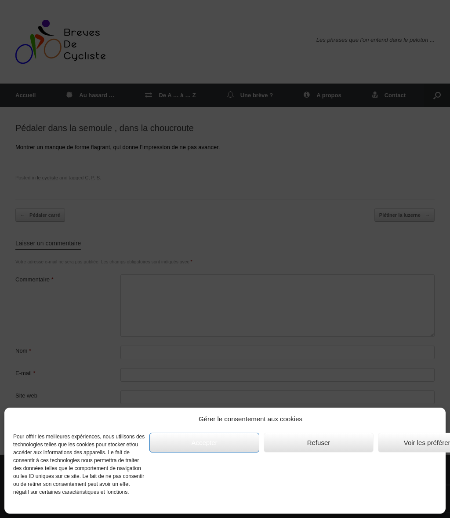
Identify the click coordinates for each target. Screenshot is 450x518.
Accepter (204, 442)
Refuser (318, 442)
